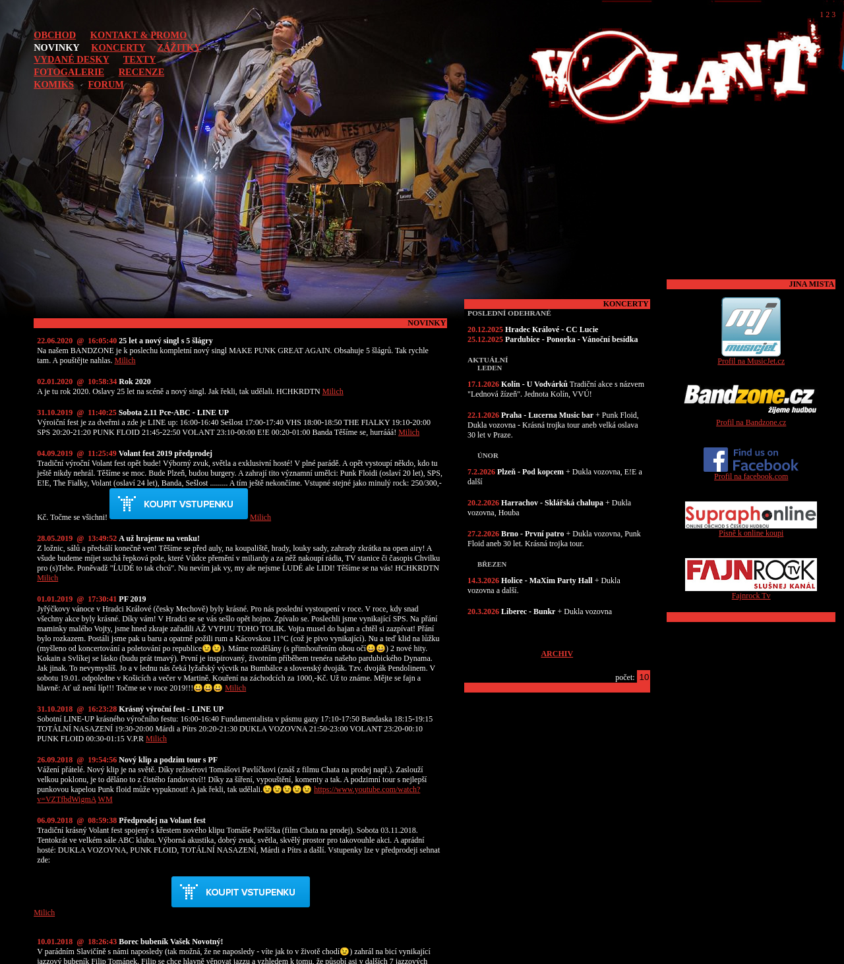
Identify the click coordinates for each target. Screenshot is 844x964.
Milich (125, 360)
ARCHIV (557, 653)
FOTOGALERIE (69, 72)
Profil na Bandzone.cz (751, 419)
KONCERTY (118, 47)
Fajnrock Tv (751, 592)
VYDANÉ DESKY (71, 59)
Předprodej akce (178, 504)
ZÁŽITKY (178, 47)
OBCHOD (55, 35)
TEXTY (139, 59)
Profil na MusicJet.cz (751, 357)
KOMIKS (54, 84)
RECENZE (142, 72)
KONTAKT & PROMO (138, 35)
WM (105, 799)
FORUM (106, 84)
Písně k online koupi (751, 529)
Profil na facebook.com (751, 473)
